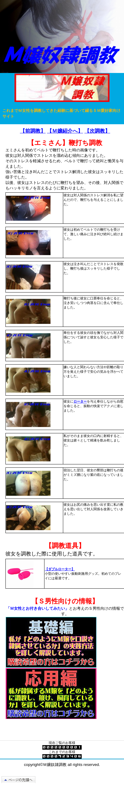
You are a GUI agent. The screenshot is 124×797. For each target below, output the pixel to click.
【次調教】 (97, 131)
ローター (80, 401)
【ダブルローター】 (60, 569)
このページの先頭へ (21, 779)
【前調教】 (33, 131)
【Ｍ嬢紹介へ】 (65, 131)
